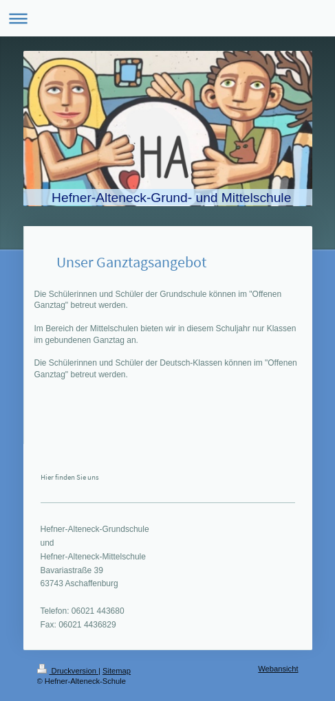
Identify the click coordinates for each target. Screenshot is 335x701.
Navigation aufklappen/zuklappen (167, 18)
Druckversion (68, 671)
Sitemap (116, 671)
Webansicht (278, 669)
